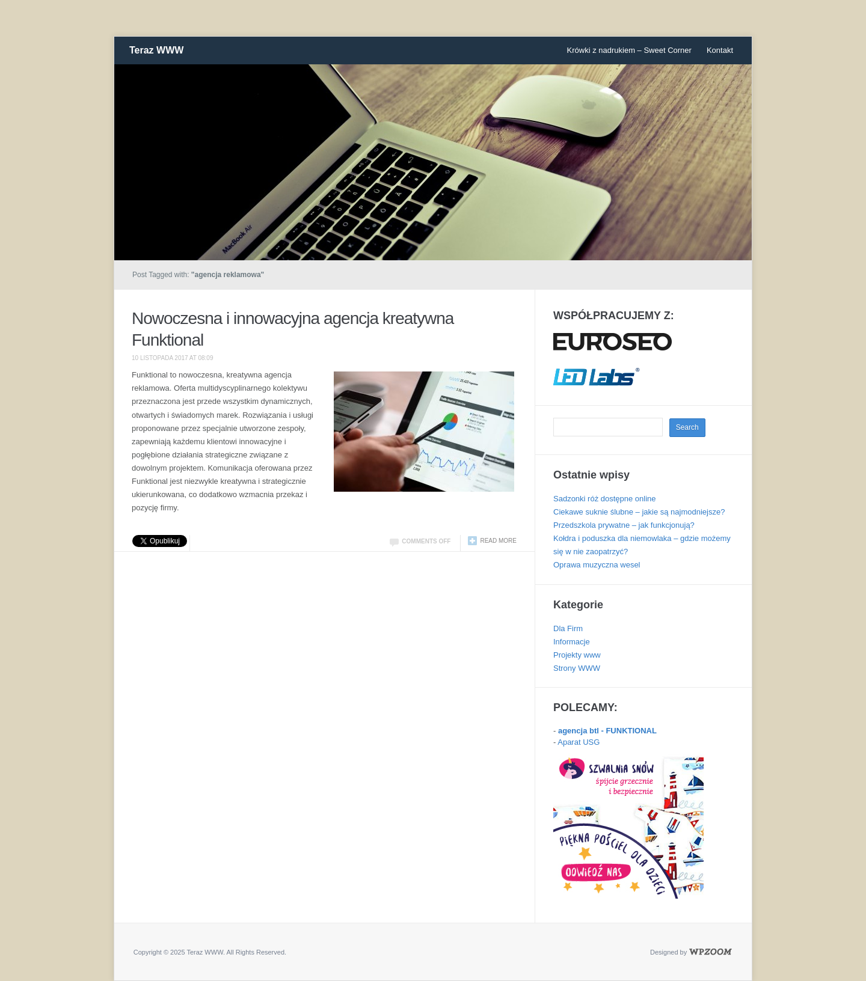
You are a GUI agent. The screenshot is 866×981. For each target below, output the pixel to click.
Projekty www (577, 654)
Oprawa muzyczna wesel (596, 564)
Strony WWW (576, 668)
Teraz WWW (156, 50)
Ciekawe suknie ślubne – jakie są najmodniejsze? (639, 511)
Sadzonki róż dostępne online (604, 498)
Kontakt (720, 50)
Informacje (571, 641)
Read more (498, 540)
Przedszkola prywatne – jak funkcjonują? (624, 525)
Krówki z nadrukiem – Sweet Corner (629, 50)
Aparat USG (578, 742)
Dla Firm (568, 628)
